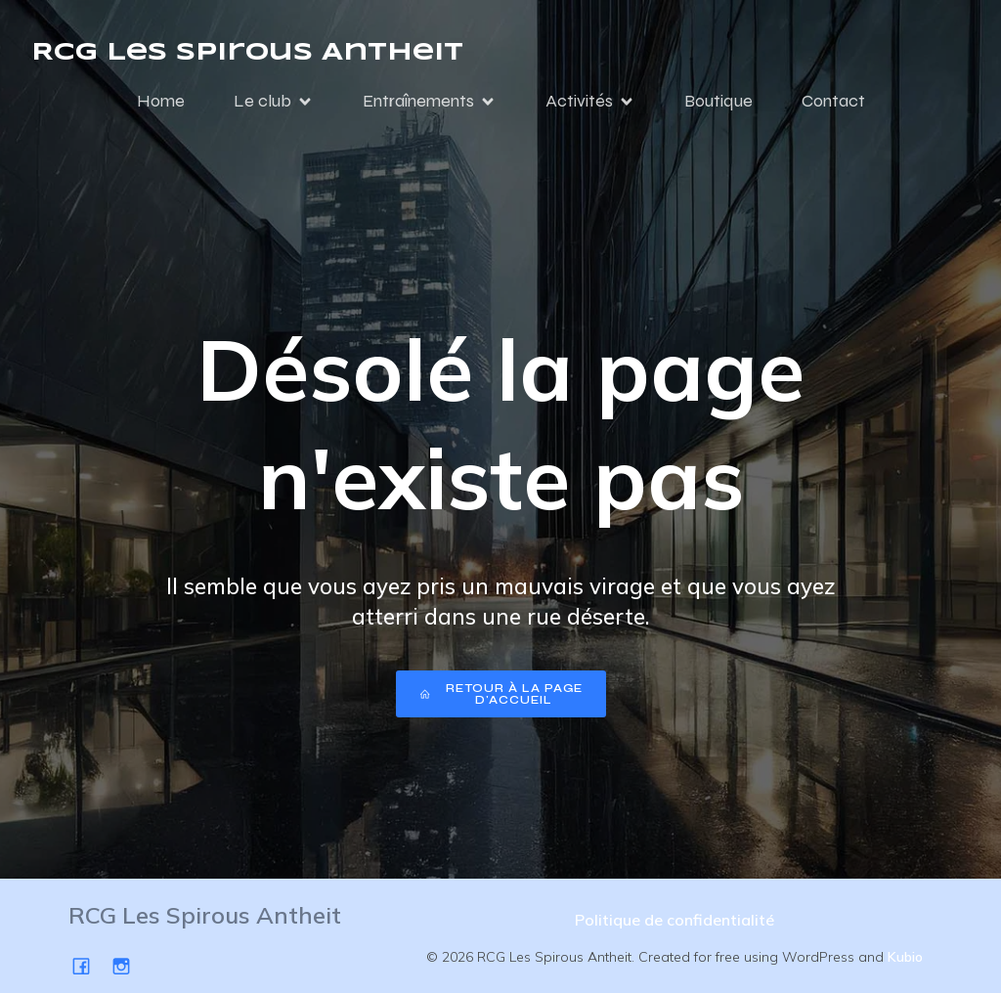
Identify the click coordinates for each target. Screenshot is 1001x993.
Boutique (718, 100)
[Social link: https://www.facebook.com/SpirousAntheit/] (88, 965)
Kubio (905, 957)
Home (161, 100)
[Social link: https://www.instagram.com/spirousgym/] (129, 965)
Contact (833, 100)
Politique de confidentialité (674, 919)
